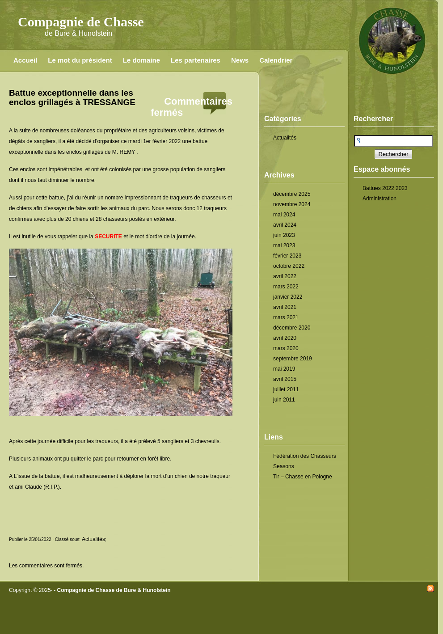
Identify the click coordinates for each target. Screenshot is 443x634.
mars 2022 (286, 286)
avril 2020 (284, 338)
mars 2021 (286, 317)
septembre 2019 (292, 358)
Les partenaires (195, 60)
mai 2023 (284, 245)
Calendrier (275, 60)
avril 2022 (284, 276)
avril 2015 (284, 379)
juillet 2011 (286, 389)
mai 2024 (284, 214)
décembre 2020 (291, 328)
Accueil (25, 60)
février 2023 (287, 256)
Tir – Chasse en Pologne (302, 476)
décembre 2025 (291, 194)
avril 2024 (284, 225)
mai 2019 (284, 369)
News (240, 60)
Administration (380, 198)
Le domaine (141, 60)
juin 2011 (284, 400)
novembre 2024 (291, 204)
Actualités (284, 138)
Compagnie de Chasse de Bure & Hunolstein (114, 590)
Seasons (283, 466)
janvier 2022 (287, 297)
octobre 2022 (288, 266)
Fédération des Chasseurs (304, 456)
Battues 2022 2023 (385, 188)
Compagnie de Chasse (81, 21)
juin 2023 (284, 235)
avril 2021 (284, 307)
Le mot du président (80, 60)
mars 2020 (286, 348)
